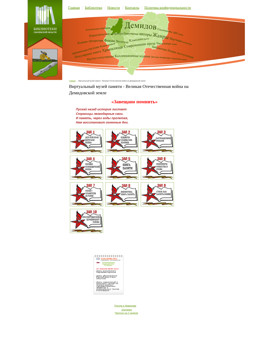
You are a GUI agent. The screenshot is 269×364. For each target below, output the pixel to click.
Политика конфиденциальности (167, 7)
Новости (113, 7)
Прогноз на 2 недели (126, 313)
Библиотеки (93, 7)
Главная (74, 7)
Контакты (132, 7)
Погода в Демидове (125, 305)
